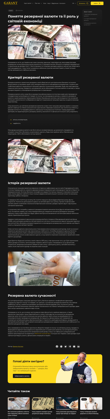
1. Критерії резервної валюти (90, 15)
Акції (49, 3)
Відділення (55, 3)
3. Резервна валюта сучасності (90, 24)
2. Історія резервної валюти (90, 19)
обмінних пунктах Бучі (43, 333)
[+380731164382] (83, 3)
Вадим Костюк (18, 346)
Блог (44, 3)
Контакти (62, 3)
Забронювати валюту (22, 376)
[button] (29, 3)
